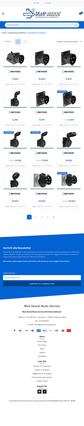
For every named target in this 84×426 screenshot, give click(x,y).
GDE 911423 (15, 112)
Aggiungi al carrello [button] (15, 84)
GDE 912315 (42, 72)
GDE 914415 (15, 194)
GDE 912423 (42, 153)
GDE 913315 (69, 194)
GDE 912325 (15, 72)
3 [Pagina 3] (41, 217)
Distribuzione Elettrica (17, 33)
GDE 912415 (69, 153)
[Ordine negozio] (68, 41)
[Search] (76, 24)
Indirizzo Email (9, 273)
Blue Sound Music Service (42, 306)
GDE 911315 (42, 112)
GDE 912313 (69, 72)
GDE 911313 (68, 112)
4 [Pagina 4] (47, 217)
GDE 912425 (15, 153)
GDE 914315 (42, 194)
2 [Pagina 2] (35, 217)
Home (4, 33)
